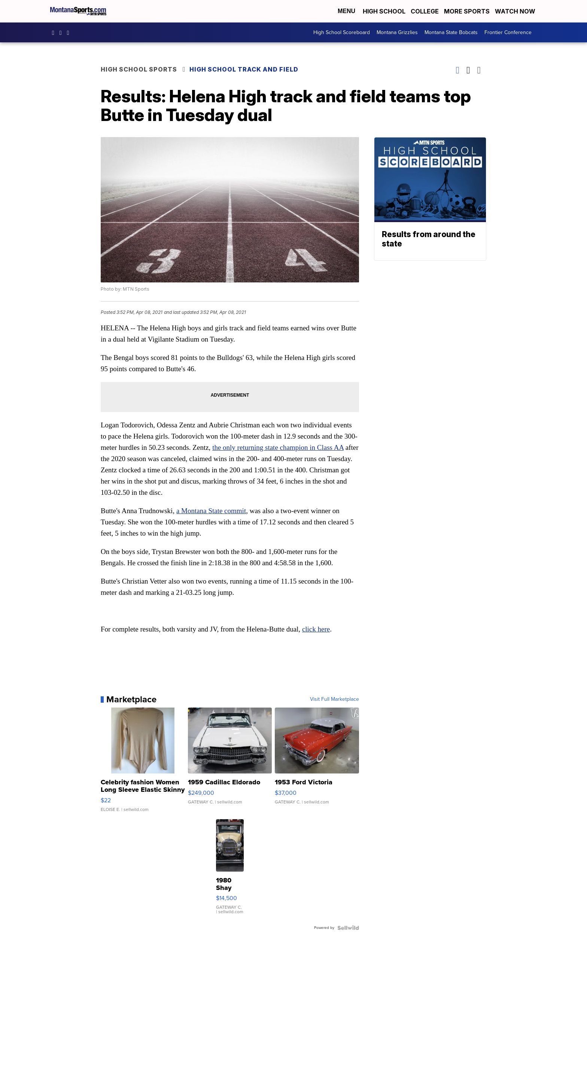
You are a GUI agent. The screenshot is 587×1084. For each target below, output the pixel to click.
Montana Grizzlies (397, 32)
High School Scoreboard (341, 32)
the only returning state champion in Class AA (278, 447)
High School (384, 11)
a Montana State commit (211, 511)
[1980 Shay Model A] (230, 870)
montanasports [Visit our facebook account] (55, 32)
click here (316, 629)
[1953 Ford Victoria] (317, 763)
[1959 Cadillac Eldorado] (230, 763)
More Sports (467, 11)
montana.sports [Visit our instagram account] (63, 32)
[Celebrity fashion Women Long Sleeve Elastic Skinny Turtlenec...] (143, 763)
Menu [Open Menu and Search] (346, 11)
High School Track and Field (243, 69)
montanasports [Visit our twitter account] (70, 32)
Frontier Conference (508, 32)
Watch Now (516, 11)
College (425, 11)
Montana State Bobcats (451, 32)
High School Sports (139, 69)
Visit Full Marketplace (334, 699)
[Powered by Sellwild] (348, 927)
